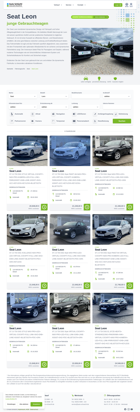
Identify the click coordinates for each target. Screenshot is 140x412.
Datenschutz (34, 409)
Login (118, 5)
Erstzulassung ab (46, 103)
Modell (42, 93)
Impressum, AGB (23, 409)
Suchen (122, 121)
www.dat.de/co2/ (35, 384)
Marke (11, 93)
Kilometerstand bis (15, 103)
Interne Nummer (108, 103)
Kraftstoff (106, 93)
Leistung (75, 103)
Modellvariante (77, 93)
